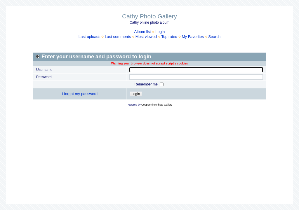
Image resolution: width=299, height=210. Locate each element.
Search (214, 36)
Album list (142, 31)
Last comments (118, 36)
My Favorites (193, 36)
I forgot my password (80, 94)
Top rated (169, 36)
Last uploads (89, 36)
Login (160, 31)
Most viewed (146, 36)
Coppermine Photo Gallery (156, 104)
